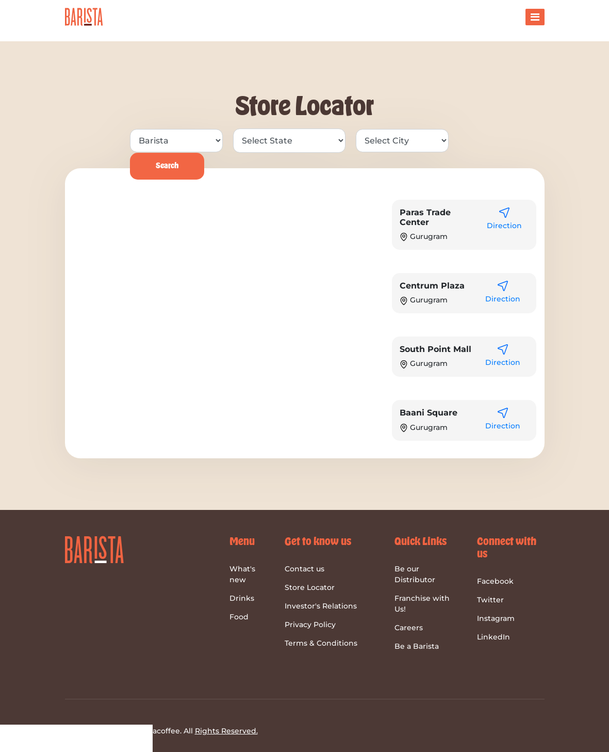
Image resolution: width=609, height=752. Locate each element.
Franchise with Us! (422, 604)
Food (239, 616)
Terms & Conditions (321, 643)
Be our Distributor (414, 574)
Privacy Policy (310, 624)
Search (167, 166)
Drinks (241, 598)
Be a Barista (416, 646)
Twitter (490, 599)
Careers (408, 627)
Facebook (495, 581)
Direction (504, 225)
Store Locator (310, 587)
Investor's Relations (321, 606)
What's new (242, 574)
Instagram (496, 618)
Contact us (304, 568)
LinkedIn (493, 637)
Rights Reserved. (226, 730)
